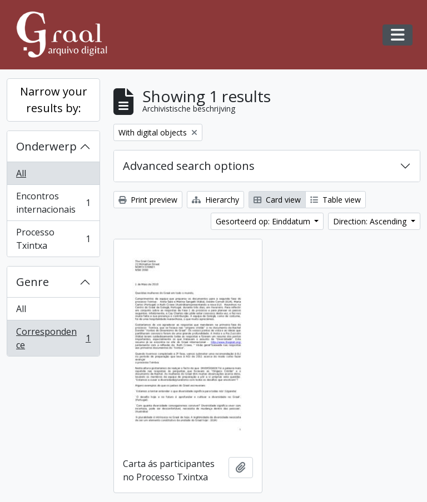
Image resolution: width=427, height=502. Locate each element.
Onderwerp (46, 146)
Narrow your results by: (53, 100)
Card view (277, 199)
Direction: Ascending (371, 221)
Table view (335, 199)
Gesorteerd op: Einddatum (264, 221)
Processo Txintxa (53, 239)
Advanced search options (189, 165)
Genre (32, 281)
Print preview (147, 199)
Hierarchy (215, 199)
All (21, 173)
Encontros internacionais (53, 202)
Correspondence (53, 338)
